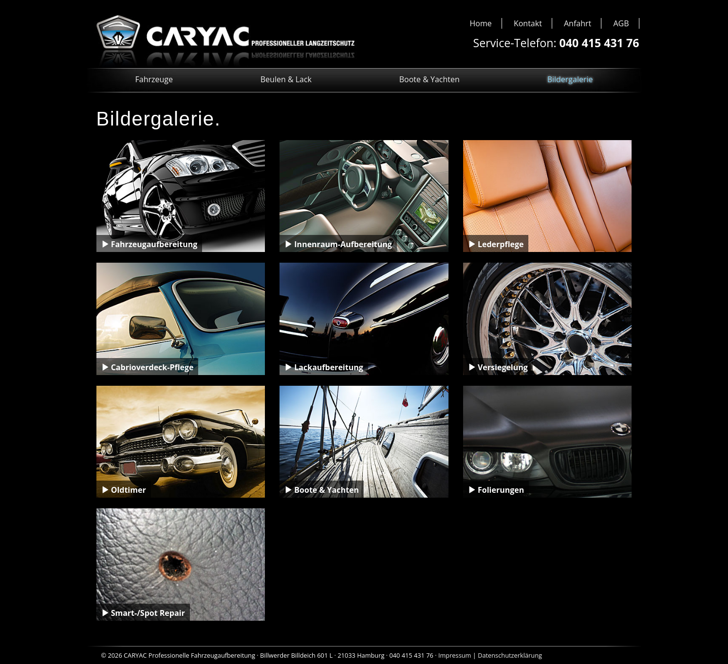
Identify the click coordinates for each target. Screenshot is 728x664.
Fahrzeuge (154, 79)
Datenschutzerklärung (510, 655)
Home (481, 23)
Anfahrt (577, 23)
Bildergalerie (570, 79)
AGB (621, 23)
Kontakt (528, 23)
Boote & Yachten (429, 79)
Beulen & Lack (286, 79)
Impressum (454, 655)
